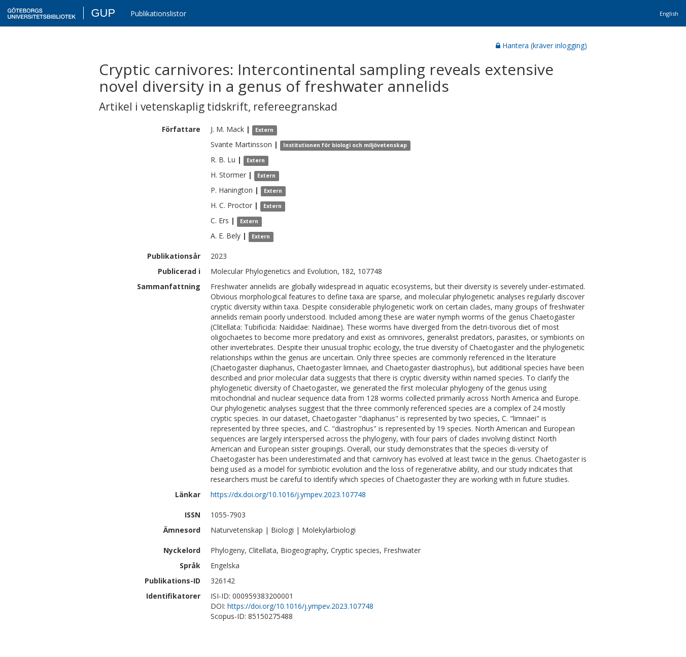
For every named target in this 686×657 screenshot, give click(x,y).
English (669, 13)
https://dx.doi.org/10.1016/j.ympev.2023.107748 (288, 494)
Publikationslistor (158, 13)
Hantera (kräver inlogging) (541, 45)
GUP (103, 13)
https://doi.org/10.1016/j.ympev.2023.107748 (300, 606)
